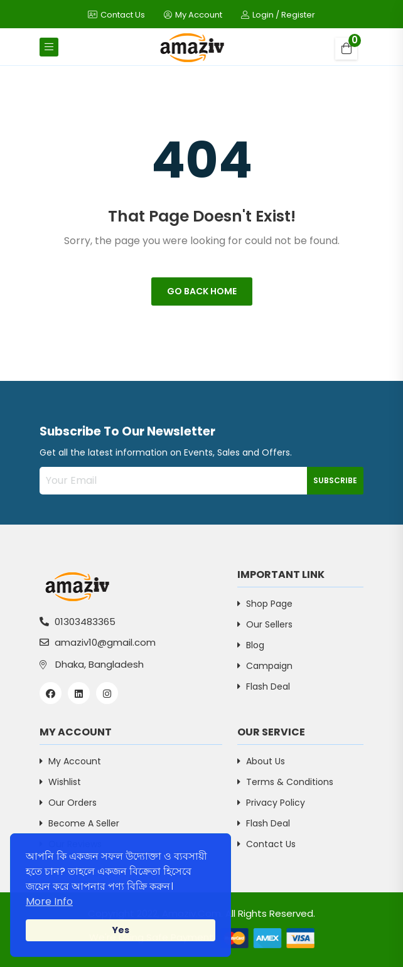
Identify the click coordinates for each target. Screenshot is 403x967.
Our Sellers (265, 624)
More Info (49, 901)
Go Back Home (202, 291)
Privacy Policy (271, 802)
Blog (250, 645)
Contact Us (116, 15)
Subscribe (335, 480)
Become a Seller (79, 823)
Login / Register (278, 15)
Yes (120, 930)
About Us (261, 761)
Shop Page (265, 603)
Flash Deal (263, 686)
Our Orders (68, 802)
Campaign (265, 666)
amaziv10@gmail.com (98, 642)
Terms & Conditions (285, 782)
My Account (193, 15)
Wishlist (60, 782)
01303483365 (78, 621)
